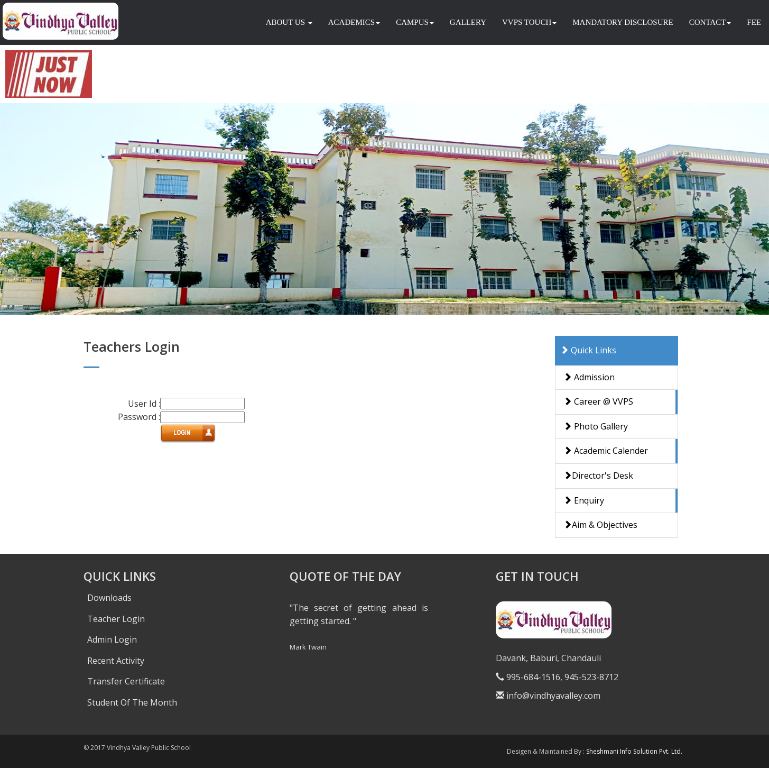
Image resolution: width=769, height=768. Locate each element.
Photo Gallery (595, 426)
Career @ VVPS (598, 401)
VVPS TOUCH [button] (529, 22)
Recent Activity (115, 660)
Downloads (109, 598)
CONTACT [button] (710, 22)
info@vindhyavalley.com (548, 695)
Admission (589, 377)
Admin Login (112, 639)
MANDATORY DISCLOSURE (622, 22)
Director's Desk (598, 475)
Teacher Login (116, 619)
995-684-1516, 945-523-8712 (557, 677)
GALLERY (468, 22)
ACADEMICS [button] (354, 22)
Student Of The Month (132, 702)
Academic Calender (605, 450)
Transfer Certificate (126, 681)
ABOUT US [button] (289, 22)
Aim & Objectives (600, 525)
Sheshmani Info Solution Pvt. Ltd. (634, 751)
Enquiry (583, 500)
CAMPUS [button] (415, 22)
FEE (754, 22)
